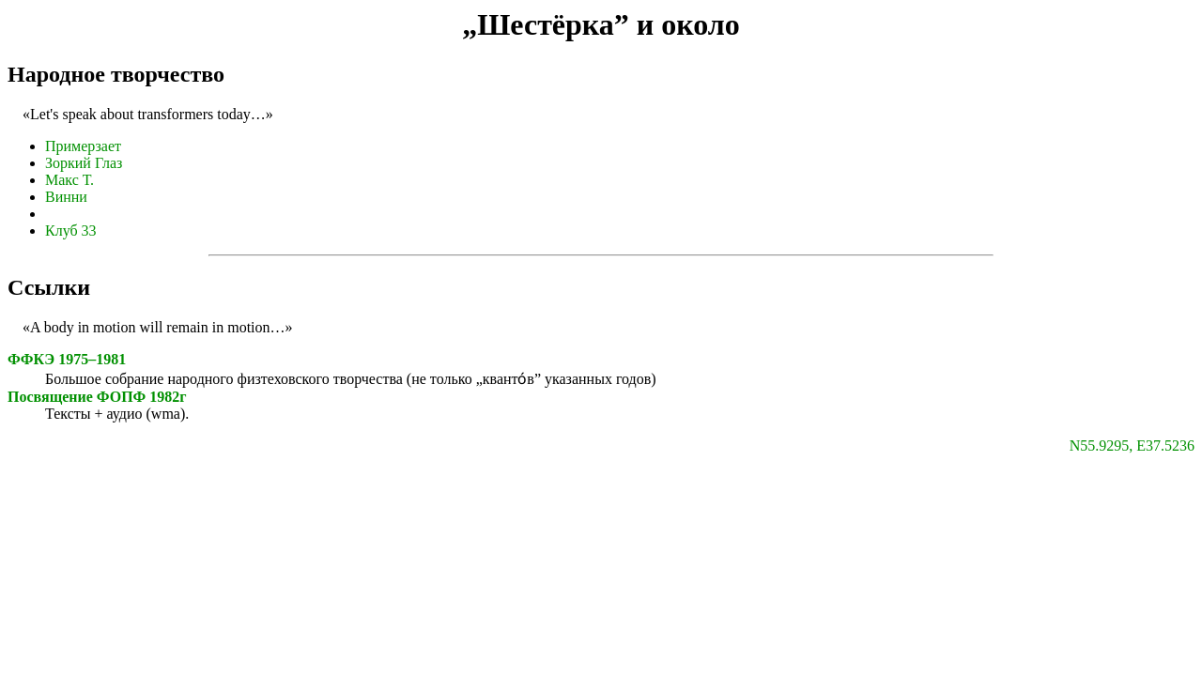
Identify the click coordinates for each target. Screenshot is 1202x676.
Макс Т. (69, 180)
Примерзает (83, 146)
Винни (66, 197)
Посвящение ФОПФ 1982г (97, 397)
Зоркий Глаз (83, 163)
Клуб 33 (71, 230)
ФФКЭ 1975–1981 (67, 359)
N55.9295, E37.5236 (1132, 445)
